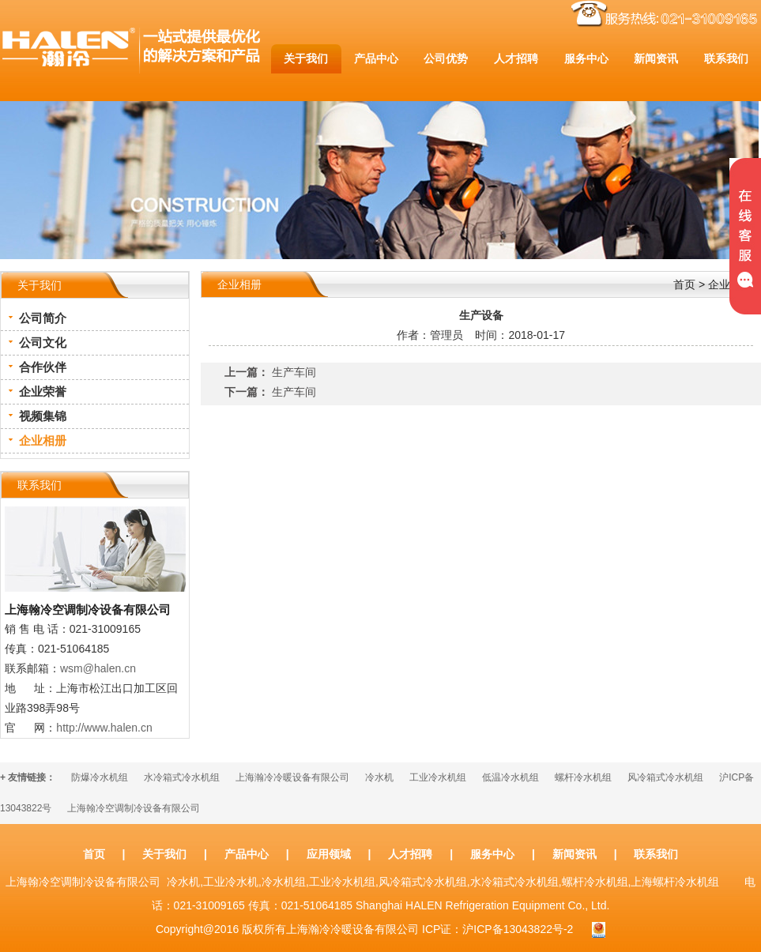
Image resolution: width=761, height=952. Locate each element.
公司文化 (42, 342)
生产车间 (294, 372)
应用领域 (329, 854)
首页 (684, 284)
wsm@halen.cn (98, 668)
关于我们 (164, 854)
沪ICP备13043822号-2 (517, 929)
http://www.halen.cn (104, 727)
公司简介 (42, 318)
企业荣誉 (42, 391)
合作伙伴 (42, 367)
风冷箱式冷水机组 (665, 777)
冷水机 (379, 777)
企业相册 (42, 440)
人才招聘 (410, 854)
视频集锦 (42, 416)
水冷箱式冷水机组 (182, 777)
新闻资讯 (574, 854)
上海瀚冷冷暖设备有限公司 (292, 777)
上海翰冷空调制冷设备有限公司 (133, 808)
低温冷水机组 (510, 777)
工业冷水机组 (437, 777)
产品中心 (246, 854)
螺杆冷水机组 (583, 777)
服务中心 (492, 854)
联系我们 (656, 854)
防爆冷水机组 (99, 777)
